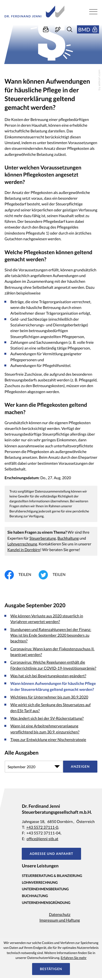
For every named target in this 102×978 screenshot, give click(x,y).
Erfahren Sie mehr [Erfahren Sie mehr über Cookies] (73, 958)
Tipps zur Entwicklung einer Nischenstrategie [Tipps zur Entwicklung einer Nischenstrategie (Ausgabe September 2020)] (48, 739)
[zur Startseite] (34, 11)
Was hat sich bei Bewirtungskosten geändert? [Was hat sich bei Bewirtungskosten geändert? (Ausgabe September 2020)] (48, 676)
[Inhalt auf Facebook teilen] (22, 575)
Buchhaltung (68, 538)
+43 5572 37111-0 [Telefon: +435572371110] (42, 827)
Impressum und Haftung (59, 920)
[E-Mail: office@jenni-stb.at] (46, 29)
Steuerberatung (42, 538)
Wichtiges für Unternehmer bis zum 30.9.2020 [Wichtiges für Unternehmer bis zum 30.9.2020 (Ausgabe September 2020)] (49, 697)
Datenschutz (59, 914)
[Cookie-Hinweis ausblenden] (51, 969)
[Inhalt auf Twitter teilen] (56, 575)
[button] (58, 29)
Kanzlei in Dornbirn (23, 550)
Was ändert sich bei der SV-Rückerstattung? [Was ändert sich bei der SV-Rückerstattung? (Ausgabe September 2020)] (47, 718)
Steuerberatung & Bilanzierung (52, 875)
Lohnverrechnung (22, 544)
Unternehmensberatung (45, 889)
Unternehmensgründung (46, 902)
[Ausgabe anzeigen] (80, 767)
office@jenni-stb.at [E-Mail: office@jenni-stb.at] (42, 839)
